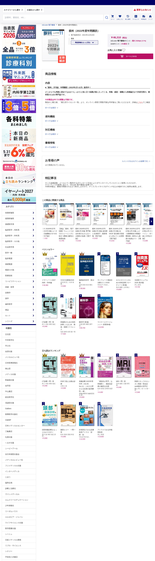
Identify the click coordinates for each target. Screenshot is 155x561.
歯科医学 (8, 304)
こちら (140, 102)
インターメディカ (12, 471)
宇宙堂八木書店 (11, 557)
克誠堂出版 (9, 403)
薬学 (7, 298)
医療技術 (8, 276)
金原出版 (8, 351)
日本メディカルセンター (15, 426)
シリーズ (8, 321)
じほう (8, 477)
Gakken (8, 408)
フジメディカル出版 (13, 466)
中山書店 (8, 391)
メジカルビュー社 (12, 357)
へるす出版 (9, 443)
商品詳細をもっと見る (83, 42)
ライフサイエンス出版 (14, 523)
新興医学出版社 (11, 414)
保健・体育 (9, 287)
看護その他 (9, 270)
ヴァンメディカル (12, 494)
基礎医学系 (9, 224)
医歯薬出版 (9, 380)
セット (8, 315)
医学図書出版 (10, 528)
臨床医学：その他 (12, 241)
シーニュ (8, 534)
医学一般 (8, 253)
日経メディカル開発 (13, 540)
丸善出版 (8, 437)
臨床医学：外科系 (12, 236)
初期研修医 (9, 213)
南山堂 (8, 369)
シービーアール (11, 448)
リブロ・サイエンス (13, 546)
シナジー (8, 551)
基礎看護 (8, 264)
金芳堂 (8, 386)
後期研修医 (9, 218)
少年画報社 (9, 506)
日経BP (8, 420)
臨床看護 (8, 258)
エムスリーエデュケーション (16, 500)
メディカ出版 (10, 374)
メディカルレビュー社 (14, 460)
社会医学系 (9, 247)
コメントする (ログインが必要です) (135, 161)
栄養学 (8, 293)
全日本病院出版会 (12, 454)
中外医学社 (9, 340)
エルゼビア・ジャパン (14, 517)
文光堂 (8, 334)
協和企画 (8, 483)
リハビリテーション (13, 281)
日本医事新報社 (11, 363)
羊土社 (8, 346)
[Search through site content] (53, 17)
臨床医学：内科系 (12, 230)
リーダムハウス (11, 511)
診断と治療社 (10, 488)
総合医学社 (9, 397)
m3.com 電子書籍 (48, 25)
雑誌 (7, 310)
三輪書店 (8, 431)
